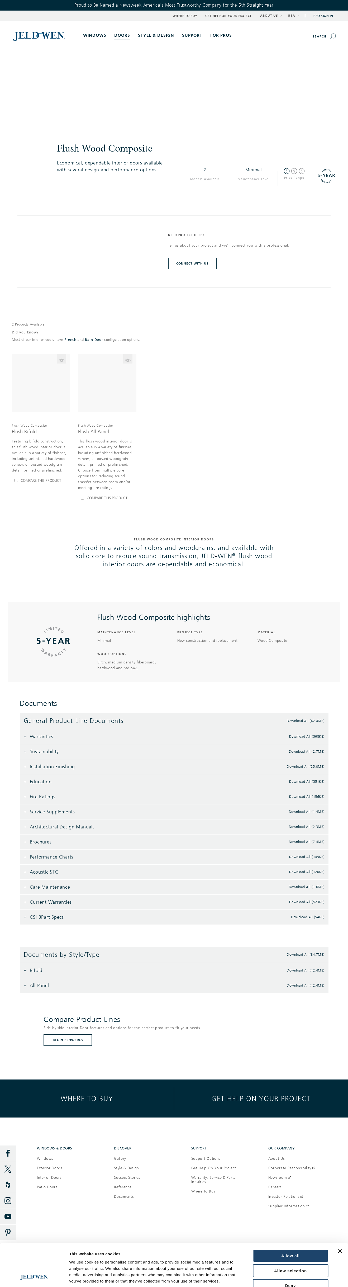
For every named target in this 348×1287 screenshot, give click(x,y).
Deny (290, 1245)
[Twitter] (8, 1169)
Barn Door (94, 340)
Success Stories (127, 1177)
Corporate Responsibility (291, 1168)
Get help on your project (261, 1098)
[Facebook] (8, 1153)
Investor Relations (285, 1196)
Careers (275, 1187)
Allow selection (290, 1231)
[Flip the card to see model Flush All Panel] (127, 359)
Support (192, 35)
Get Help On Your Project (213, 1168)
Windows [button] (94, 35)
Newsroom (279, 1177)
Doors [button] (122, 35)
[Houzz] (8, 1185)
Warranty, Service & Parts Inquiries (213, 1179)
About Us (276, 1158)
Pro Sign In (323, 16)
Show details (81, 1276)
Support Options (206, 1158)
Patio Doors (47, 1187)
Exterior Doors (49, 1168)
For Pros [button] (221, 35)
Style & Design (126, 1168)
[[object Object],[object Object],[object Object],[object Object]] (41, 448)
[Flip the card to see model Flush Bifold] (61, 359)
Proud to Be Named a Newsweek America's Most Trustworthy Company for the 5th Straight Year (174, 5)
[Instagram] (8, 1201)
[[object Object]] (39, 36)
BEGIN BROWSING (68, 1040)
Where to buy (87, 1098)
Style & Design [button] (156, 35)
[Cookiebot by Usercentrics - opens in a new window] (34, 1277)
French (70, 340)
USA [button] (293, 15)
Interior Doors (49, 1177)
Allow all (290, 1216)
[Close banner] (340, 1211)
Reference (122, 1187)
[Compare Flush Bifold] (41, 480)
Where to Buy (185, 16)
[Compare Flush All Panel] (107, 498)
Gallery (120, 1158)
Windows (45, 1158)
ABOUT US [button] (271, 15)
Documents (124, 1196)
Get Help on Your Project (228, 16)
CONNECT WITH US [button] (192, 263)
